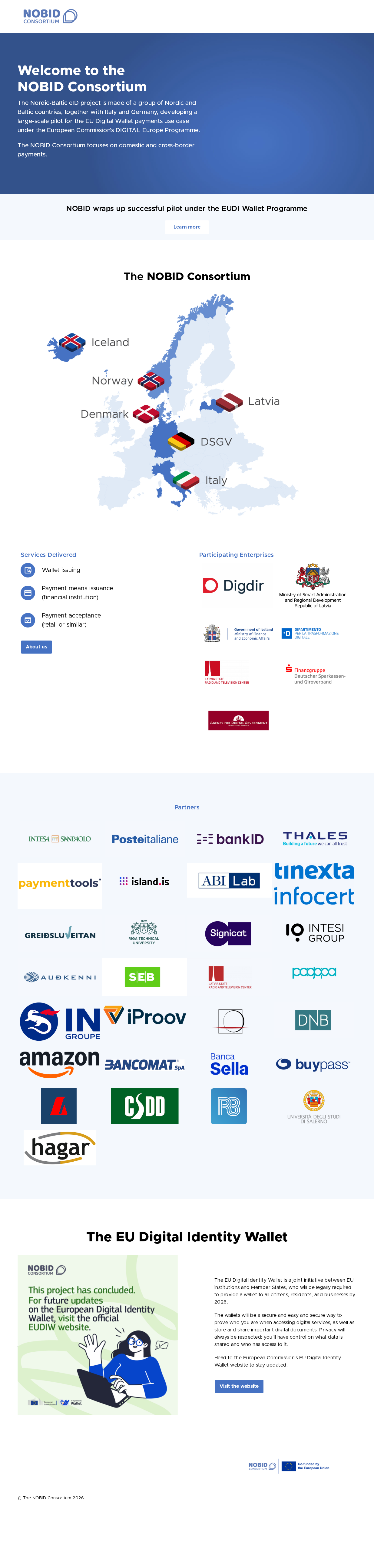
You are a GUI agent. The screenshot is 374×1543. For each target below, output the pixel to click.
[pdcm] (315, 625)
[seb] (144, 960)
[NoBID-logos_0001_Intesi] (314, 917)
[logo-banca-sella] (230, 1049)
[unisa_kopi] (314, 1090)
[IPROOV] (144, 1004)
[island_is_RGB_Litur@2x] (144, 874)
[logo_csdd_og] (145, 1090)
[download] (229, 865)
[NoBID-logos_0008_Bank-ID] (230, 823)
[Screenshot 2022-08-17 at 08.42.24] (145, 823)
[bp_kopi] (314, 1049)
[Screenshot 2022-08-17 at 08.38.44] (60, 960)
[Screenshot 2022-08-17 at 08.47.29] (145, 917)
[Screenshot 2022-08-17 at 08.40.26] (60, 823)
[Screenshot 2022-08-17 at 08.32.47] (314, 1004)
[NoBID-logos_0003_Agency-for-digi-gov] (237, 707)
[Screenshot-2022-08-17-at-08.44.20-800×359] (229, 960)
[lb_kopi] (60, 1090)
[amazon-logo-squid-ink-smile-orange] (60, 1049)
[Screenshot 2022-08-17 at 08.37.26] (60, 917)
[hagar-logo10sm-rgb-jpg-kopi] (60, 1132)
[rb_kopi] (230, 1090)
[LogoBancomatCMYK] (145, 1049)
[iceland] (237, 625)
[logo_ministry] (313, 565)
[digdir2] (237, 565)
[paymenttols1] (60, 865)
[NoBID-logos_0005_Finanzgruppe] (315, 660)
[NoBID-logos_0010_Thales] (314, 823)
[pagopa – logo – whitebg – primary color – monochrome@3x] (314, 960)
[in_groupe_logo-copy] (60, 1004)
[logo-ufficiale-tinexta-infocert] (314, 865)
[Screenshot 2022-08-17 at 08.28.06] (229, 917)
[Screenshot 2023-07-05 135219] (237, 660)
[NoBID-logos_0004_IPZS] (229, 1004)
